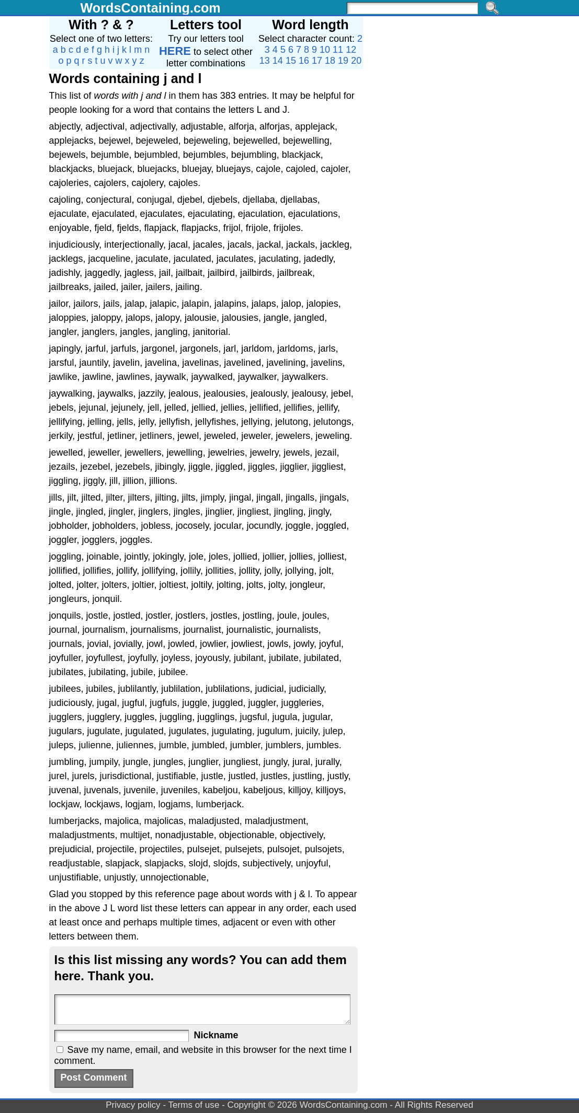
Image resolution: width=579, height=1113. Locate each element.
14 (278, 60)
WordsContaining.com (151, 8)
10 (325, 49)
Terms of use (194, 1105)
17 (317, 60)
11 (338, 49)
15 (291, 60)
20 (356, 60)
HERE (175, 50)
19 (343, 60)
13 (264, 60)
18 (330, 60)
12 (351, 49)
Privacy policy (133, 1105)
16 (304, 60)
